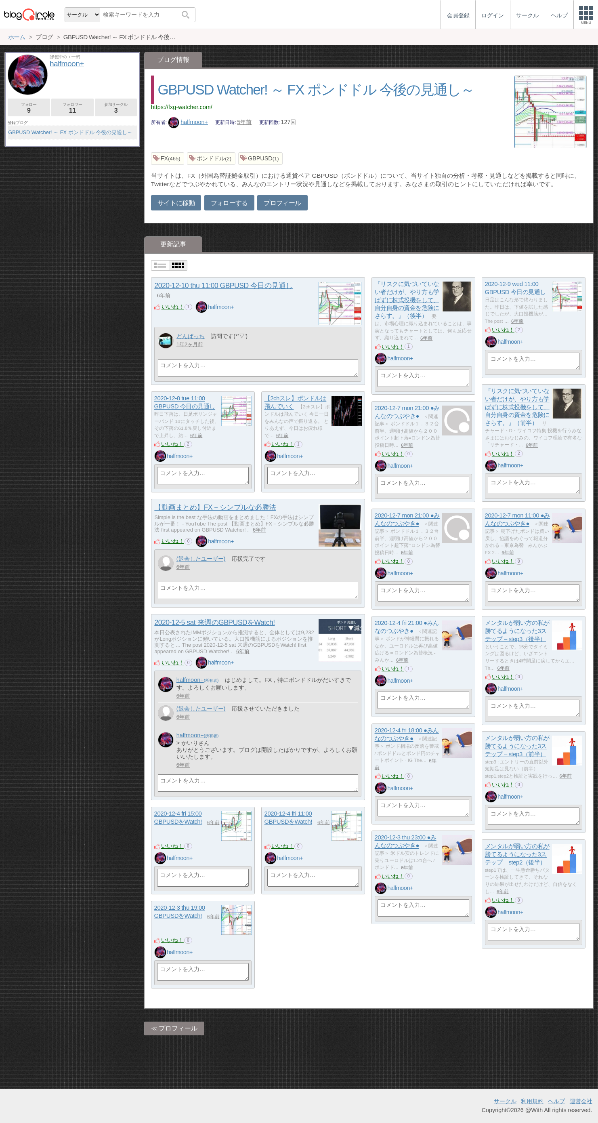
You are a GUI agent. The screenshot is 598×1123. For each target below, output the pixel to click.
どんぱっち (190, 336)
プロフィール (282, 203)
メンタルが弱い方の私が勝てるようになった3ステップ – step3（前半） (517, 746)
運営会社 (581, 1101)
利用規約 (532, 1101)
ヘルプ (556, 1101)
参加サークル (116, 108)
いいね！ (173, 306)
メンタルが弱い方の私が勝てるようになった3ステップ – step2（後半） (517, 854)
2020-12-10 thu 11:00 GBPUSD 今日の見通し (223, 286)
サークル (505, 1101)
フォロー (29, 108)
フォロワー (72, 108)
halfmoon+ (188, 122)
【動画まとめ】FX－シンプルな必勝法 (215, 507)
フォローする (229, 203)
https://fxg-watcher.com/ (181, 107)
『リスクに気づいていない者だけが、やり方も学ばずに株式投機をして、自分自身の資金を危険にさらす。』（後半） (407, 300)
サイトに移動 (176, 203)
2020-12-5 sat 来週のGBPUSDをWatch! (214, 622)
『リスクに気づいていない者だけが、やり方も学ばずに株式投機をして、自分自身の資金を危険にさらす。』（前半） (517, 407)
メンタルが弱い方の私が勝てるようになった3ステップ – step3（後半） (517, 631)
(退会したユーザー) (201, 558)
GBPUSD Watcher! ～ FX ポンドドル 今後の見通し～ (316, 89)
